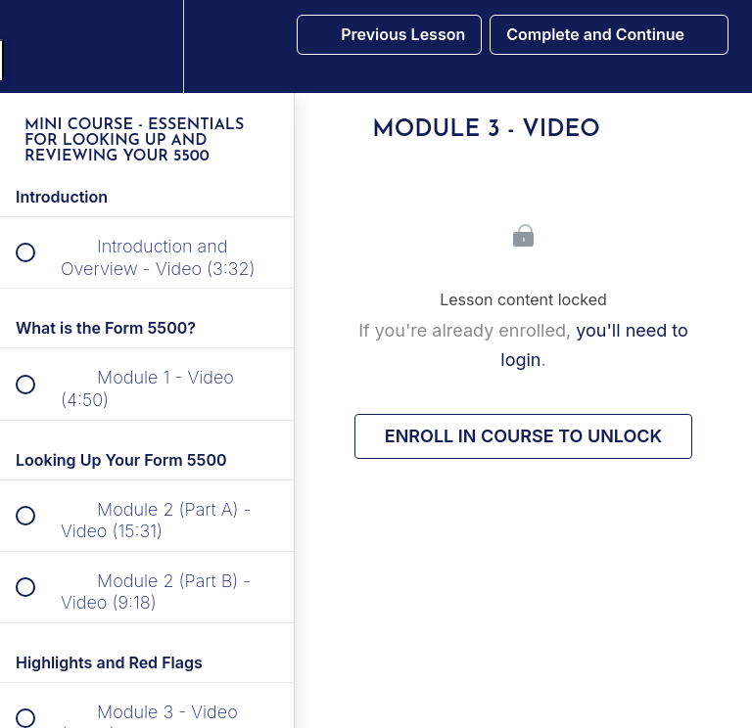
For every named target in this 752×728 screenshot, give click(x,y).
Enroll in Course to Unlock (523, 436)
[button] (36, 46)
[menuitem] (147, 46)
